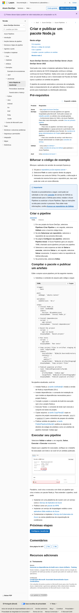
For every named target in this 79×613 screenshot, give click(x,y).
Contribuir (60, 609)
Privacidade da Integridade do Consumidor (15, 611)
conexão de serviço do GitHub (53, 148)
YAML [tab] (33, 220)
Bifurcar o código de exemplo (41, 47)
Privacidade (69, 609)
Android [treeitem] (9, 104)
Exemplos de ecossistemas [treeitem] (16, 71)
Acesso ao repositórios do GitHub (60, 206)
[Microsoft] (3, 2)
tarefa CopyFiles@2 (56, 412)
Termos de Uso (38, 611)
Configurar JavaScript (39, 531)
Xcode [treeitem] (9, 119)
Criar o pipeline (36, 49)
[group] (55, 332)
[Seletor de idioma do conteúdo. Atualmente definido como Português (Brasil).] (10, 604)
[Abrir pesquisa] (70, 3)
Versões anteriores (41, 609)
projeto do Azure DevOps (50, 109)
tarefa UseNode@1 (56, 387)
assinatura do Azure (48, 154)
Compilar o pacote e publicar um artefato (45, 52)
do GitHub (50, 146)
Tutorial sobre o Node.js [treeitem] (16, 92)
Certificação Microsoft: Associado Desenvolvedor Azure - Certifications (49, 580)
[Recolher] (25, 21)
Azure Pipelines (60, 22)
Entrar (75, 2)
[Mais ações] (75, 22)
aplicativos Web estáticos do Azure (46, 511)
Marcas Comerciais (51, 611)
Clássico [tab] (41, 220)
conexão (51, 195)
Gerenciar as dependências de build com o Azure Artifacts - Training (53, 567)
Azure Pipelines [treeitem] (9, 34)
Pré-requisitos (36, 44)
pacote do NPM (53, 506)
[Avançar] (65, 2)
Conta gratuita (52, 8)
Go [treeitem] (8, 107)
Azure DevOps (46, 22)
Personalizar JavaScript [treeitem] (16, 89)
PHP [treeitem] (8, 111)
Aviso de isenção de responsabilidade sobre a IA (17, 609)
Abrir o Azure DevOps (67, 8)
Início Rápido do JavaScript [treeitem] (14, 84)
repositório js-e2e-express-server (53, 170)
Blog (51, 609)
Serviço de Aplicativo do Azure (51, 503)
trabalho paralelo (44, 116)
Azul (37, 22)
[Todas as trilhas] (32, 22)
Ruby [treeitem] (9, 115)
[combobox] (14, 25)
